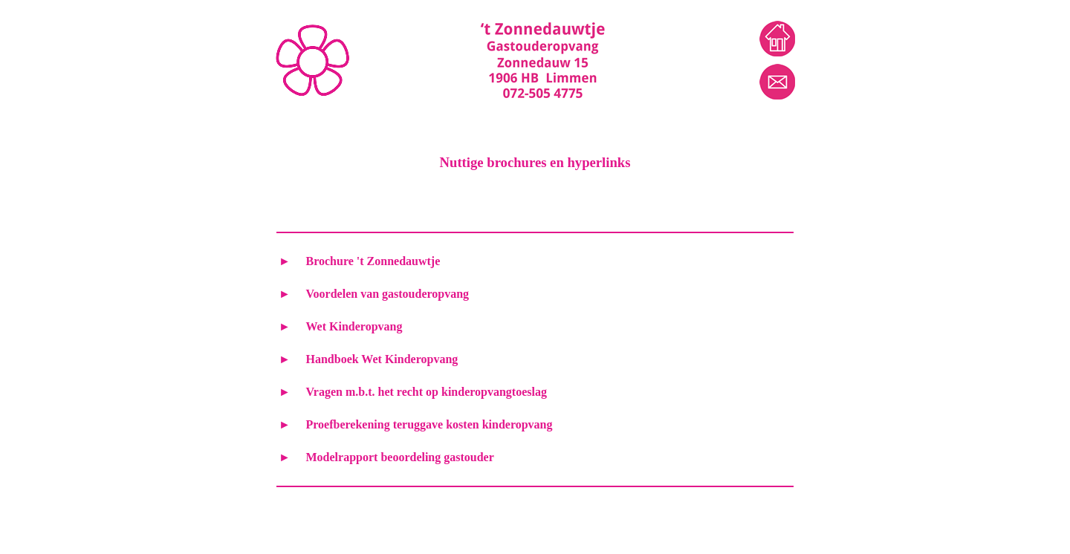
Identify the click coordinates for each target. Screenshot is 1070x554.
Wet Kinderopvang (354, 326)
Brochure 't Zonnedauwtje (373, 261)
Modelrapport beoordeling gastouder (400, 457)
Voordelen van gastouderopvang (388, 293)
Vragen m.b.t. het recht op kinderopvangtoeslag (426, 391)
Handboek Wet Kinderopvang (382, 359)
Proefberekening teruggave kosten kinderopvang (429, 424)
